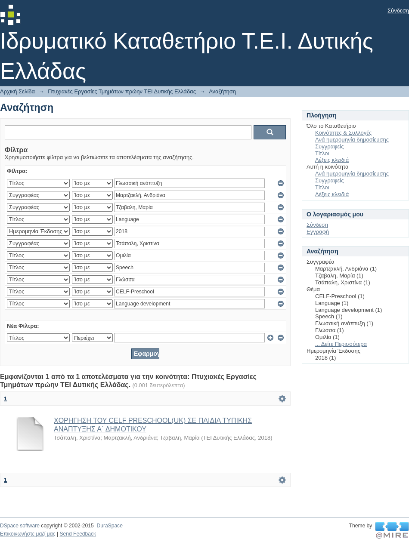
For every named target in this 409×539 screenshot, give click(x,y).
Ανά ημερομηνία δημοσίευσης (352, 139)
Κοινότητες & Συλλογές (343, 132)
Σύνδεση (398, 10)
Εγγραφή (318, 231)
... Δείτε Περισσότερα (341, 344)
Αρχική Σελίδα (17, 91)
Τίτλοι (322, 153)
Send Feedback (77, 534)
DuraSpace (109, 526)
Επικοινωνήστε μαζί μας (28, 534)
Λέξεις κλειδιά (332, 160)
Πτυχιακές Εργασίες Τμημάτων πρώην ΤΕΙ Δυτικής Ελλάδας (122, 91)
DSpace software (20, 526)
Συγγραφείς (329, 146)
